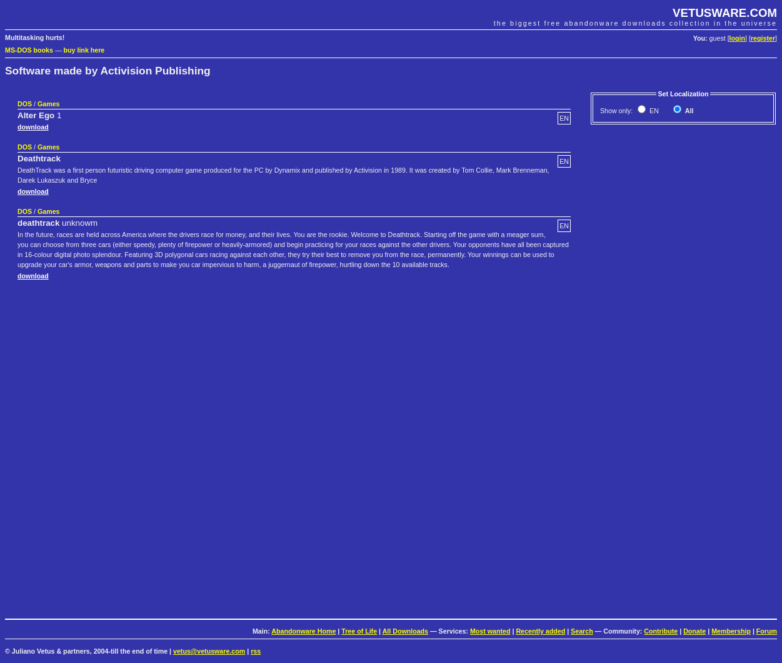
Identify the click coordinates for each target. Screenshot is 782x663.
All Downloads (405, 631)
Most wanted (490, 631)
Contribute (661, 631)
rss (256, 651)
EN (653, 110)
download (33, 127)
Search (582, 631)
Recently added (540, 631)
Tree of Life (359, 631)
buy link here (84, 50)
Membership (731, 631)
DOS (25, 104)
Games (49, 104)
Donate (694, 631)
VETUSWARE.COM (725, 12)
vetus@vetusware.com (209, 651)
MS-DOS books (29, 50)
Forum (766, 631)
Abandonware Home (303, 631)
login (737, 38)
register (763, 38)
